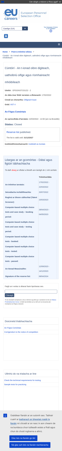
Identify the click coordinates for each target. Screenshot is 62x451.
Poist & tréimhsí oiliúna (21, 52)
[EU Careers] (31, 14)
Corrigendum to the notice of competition (21, 332)
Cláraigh (9, 295)
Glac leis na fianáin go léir (23, 438)
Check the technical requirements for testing (22, 380)
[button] (50, 30)
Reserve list (13, 132)
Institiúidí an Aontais (37, 144)
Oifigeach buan (30, 100)
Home (5, 52)
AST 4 (13, 104)
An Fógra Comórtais (15, 111)
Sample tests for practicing (15, 384)
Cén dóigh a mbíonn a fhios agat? (45, 2)
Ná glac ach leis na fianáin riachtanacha (29, 445)
